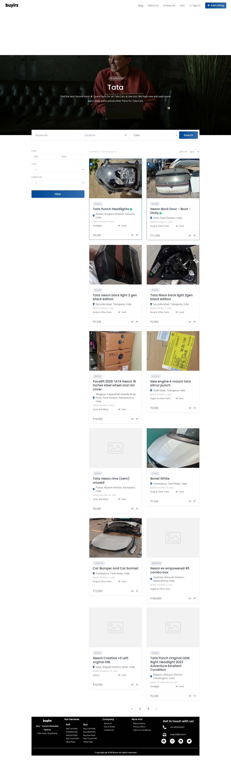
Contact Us (169, 5)
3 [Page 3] (148, 709)
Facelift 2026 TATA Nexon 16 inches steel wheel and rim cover (114, 385)
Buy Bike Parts (89, 732)
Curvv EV (99, 563)
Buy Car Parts (89, 728)
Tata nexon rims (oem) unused (111, 480)
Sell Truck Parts (72, 738)
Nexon (155, 204)
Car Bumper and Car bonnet (115, 568)
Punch (98, 204)
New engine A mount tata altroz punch (170, 383)
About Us (153, 5)
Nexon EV (156, 563)
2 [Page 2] (140, 709)
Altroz (155, 376)
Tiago (155, 473)
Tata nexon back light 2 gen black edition (115, 297)
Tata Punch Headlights (111, 209)
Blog (140, 5)
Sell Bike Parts (72, 732)
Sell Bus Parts (72, 735)
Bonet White (159, 478)
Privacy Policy (139, 726)
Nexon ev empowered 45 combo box (169, 570)
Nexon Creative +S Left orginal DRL (110, 660)
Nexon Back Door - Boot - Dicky (170, 211)
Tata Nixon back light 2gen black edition (171, 297)
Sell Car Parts (72, 728)
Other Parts (70, 742)
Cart (182, 5)
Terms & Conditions (142, 730)
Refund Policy (139, 723)
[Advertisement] (115, 33)
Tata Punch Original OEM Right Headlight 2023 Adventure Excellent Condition (169, 664)
